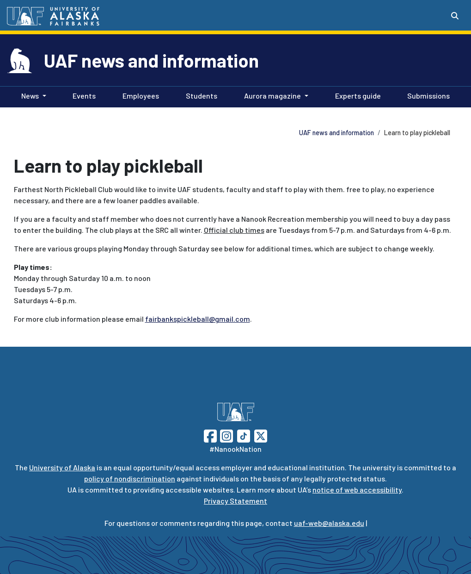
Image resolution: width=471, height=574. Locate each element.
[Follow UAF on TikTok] (243, 434)
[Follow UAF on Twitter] (260, 434)
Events (82, 95)
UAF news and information (151, 60)
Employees (139, 95)
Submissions (427, 95)
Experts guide (356, 95)
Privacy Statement (235, 500)
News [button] (30, 95)
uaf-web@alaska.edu (329, 522)
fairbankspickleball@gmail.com (197, 318)
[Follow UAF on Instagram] (225, 434)
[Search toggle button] (455, 15)
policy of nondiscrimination (129, 478)
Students (199, 95)
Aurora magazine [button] (272, 95)
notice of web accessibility (357, 489)
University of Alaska (62, 467)
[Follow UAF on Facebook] (210, 434)
